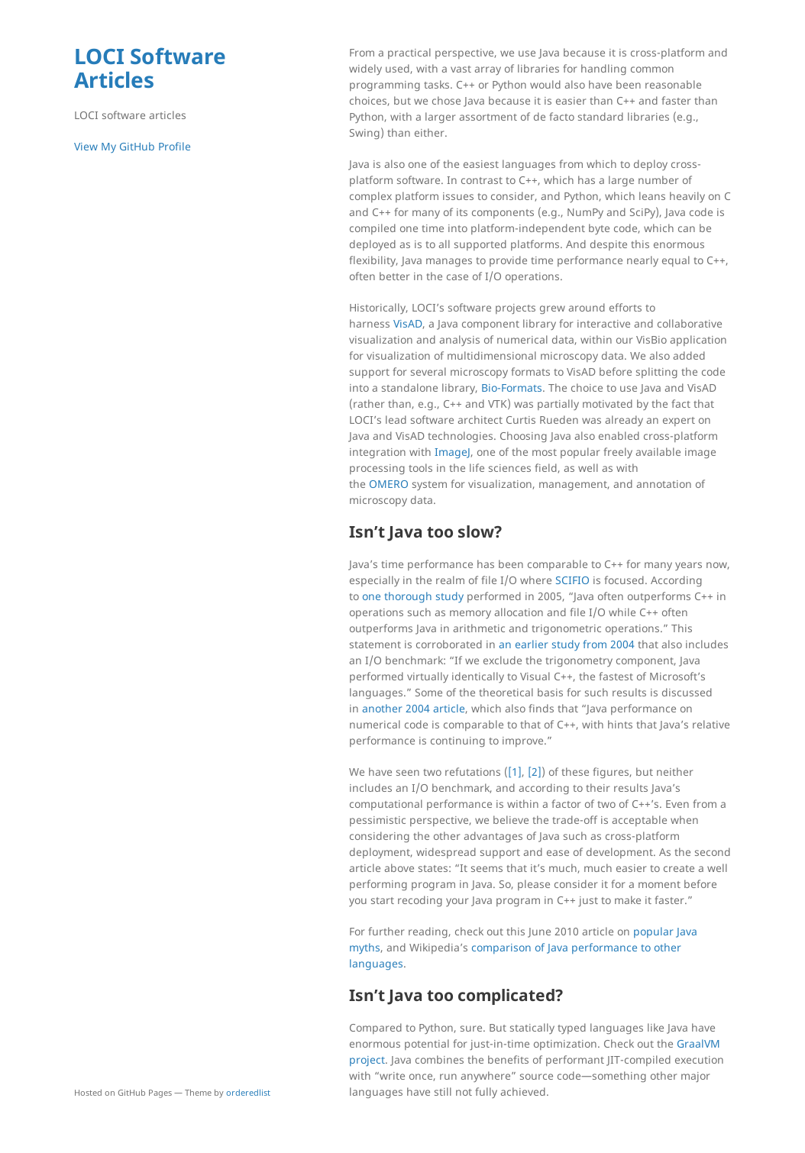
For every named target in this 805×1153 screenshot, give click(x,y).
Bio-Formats (511, 387)
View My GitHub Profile (132, 146)
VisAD (407, 323)
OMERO (389, 483)
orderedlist (248, 1092)
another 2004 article (413, 708)
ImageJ (452, 451)
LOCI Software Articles (150, 67)
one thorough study (413, 596)
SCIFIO (572, 580)
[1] (515, 771)
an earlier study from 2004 (567, 644)
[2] (535, 771)
